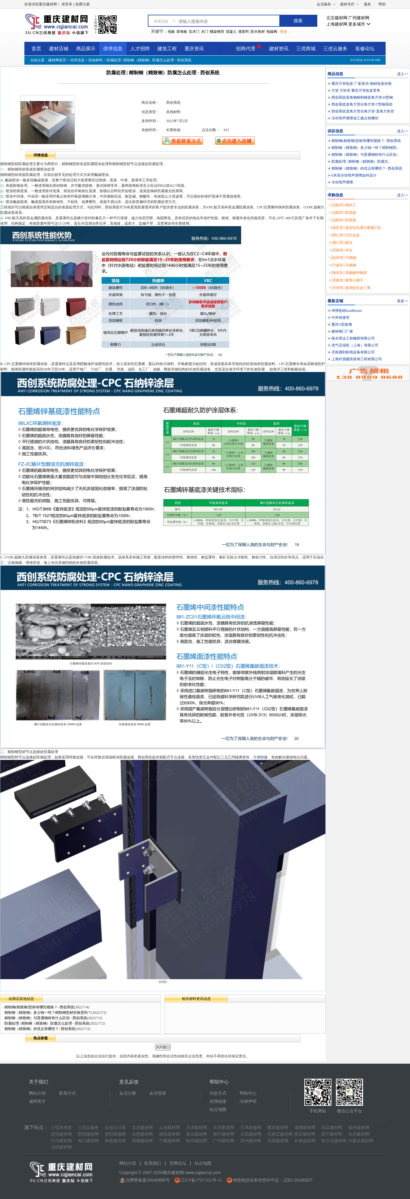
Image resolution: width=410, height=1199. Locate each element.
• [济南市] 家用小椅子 (346, 280)
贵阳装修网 (115, 1134)
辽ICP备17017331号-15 (201, 1180)
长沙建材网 (358, 1134)
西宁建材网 (331, 1134)
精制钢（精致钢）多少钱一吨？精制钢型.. (364, 148)
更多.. (284, 31)
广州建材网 (358, 18)
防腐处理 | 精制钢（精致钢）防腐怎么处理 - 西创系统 (47, 1023)
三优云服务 (335, 48)
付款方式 (218, 1093)
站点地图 (218, 1109)
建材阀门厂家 (342, 331)
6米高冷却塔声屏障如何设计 (354, 175)
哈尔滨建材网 (333, 1141)
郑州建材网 (250, 1141)
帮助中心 (248, 1093)
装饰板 (181, 31)
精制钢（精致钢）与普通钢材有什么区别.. (364, 154)
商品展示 (85, 48)
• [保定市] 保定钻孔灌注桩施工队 (355, 228)
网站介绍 (37, 1093)
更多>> (402, 301)
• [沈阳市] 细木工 (342, 205)
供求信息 (113, 48)
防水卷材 (257, 31)
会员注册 (127, 1093)
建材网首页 (57, 60)
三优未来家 (61, 1127)
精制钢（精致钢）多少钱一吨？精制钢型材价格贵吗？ (48, 1012)
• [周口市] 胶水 (341, 243)
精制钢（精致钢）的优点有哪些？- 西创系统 (40, 1029)
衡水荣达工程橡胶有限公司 (353, 338)
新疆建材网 (115, 1141)
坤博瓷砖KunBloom (346, 311)
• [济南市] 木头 (341, 250)
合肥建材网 (142, 1134)
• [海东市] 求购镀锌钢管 (348, 273)
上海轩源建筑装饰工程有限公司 (356, 359)
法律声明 (248, 1101)
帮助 (382, 4)
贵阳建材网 (88, 1134)
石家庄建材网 (280, 1134)
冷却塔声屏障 (342, 182)
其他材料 (95, 60)
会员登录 (157, 1093)
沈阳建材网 (61, 1147)
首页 (36, 48)
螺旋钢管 (217, 31)
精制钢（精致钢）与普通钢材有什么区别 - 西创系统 (46, 1018)
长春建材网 (304, 1141)
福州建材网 (358, 1127)
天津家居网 (223, 1127)
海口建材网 (88, 1141)
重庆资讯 (194, 48)
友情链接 (218, 1101)
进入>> (402, 74)
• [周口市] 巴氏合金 (344, 235)
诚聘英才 (37, 1101)
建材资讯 (278, 48)
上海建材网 (336, 24)
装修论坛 (364, 48)
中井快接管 (340, 317)
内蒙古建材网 (361, 1141)
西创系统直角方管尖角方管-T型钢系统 (362, 104)
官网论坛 (177, 1163)
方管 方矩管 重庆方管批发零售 (355, 90)
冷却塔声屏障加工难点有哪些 (354, 118)
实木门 (194, 31)
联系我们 (152, 1163)
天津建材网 (196, 1127)
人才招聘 (140, 48)
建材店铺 (58, 48)
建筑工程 (167, 48)
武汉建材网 (331, 1127)
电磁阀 (271, 31)
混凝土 (231, 31)
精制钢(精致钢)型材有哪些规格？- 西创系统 (39, 1007)
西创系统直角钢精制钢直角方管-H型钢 (362, 97)
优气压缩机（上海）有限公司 (354, 345)
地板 (171, 31)
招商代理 (248, 47)
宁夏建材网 (169, 1141)
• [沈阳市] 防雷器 (342, 213)
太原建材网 (250, 1134)
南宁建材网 (223, 1134)
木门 (204, 31)
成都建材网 (304, 1127)
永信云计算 (115, 1127)
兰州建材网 (61, 1141)
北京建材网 (336, 18)
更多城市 (359, 24)
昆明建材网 (61, 1134)
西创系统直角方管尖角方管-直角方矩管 (362, 111)
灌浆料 (243, 31)
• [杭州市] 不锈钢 (342, 258)
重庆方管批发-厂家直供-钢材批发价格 (361, 83)
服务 (367, 4)
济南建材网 (277, 1141)
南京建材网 (196, 1134)
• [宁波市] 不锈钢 (342, 265)
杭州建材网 (196, 1141)
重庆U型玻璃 (341, 324)
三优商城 (305, 48)
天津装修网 (250, 1127)
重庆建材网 (277, 1127)
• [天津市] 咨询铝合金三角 (350, 288)
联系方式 (67, 1093)
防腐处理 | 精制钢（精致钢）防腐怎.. (360, 161)
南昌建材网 (169, 1134)
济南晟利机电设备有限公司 (353, 352)
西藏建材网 (142, 1141)
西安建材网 (304, 1134)
